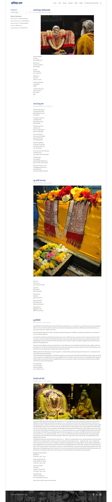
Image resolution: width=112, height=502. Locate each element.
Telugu (76, 3)
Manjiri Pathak (37, 12)
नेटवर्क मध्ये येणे (38, 378)
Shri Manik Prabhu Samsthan (91, 3)
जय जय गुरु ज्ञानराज (23, 27)
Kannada (70, 3)
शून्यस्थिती (36, 320)
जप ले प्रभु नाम (38, 104)
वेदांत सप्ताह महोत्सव (24, 18)
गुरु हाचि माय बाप (39, 180)
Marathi (65, 3)
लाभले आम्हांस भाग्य (25, 21)
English (81, 3)
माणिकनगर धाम (19, 25)
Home (54, 3)
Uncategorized (49, 12)
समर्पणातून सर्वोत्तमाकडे (41, 10)
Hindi (59, 3)
